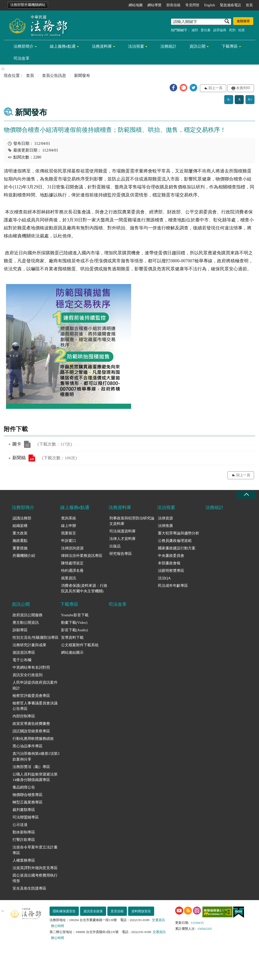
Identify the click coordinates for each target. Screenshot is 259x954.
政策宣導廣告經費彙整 (31, 724)
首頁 (249, 5)
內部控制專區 (24, 716)
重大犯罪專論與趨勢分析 (178, 533)
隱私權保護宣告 (64, 911)
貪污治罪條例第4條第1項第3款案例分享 (36, 756)
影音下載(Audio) (74, 630)
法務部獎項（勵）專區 (31, 767)
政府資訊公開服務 (28, 615)
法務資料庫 (102, 46)
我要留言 (68, 533)
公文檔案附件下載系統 (80, 645)
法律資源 (165, 518)
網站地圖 (136, 5)
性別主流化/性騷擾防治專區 (36, 637)
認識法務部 (22, 518)
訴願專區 (20, 630)
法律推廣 (165, 526)
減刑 (194, 30)
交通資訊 (158, 920)
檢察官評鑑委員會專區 (31, 696)
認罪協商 (219, 30)
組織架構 (20, 526)
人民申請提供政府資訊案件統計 (35, 685)
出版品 (115, 546)
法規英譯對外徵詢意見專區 (35, 868)
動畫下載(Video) (74, 623)
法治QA (164, 578)
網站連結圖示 (72, 652)
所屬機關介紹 (24, 556)
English (209, 5)
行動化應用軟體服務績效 (33, 739)
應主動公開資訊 (26, 623)
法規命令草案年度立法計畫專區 (35, 850)
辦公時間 (57, 926)
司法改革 (22, 58)
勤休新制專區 (24, 832)
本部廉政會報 (169, 563)
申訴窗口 (68, 541)
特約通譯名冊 (72, 571)
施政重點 (20, 541)
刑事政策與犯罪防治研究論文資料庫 (131, 521)
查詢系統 (68, 518)
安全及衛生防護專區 (29, 888)
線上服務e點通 (63, 46)
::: (3, 4)
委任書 (205, 30)
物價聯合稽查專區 (28, 795)
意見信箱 (117, 911)
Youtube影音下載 (75, 615)
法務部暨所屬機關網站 (27, 5)
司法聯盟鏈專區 (26, 817)
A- (229, 99)
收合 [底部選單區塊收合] (246, 494)
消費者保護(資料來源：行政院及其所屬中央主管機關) (84, 588)
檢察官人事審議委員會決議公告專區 (35, 706)
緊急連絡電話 (230, 5)
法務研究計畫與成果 (29, 645)
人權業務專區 (24, 860)
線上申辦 (68, 526)
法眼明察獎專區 (171, 571)
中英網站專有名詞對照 (31, 667)
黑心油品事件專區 (28, 746)
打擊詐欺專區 (24, 840)
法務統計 (168, 46)
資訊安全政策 (93, 911)
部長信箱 (173, 5)
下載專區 (230, 46)
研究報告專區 (120, 554)
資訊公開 (197, 46)
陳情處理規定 (72, 563)
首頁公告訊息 (54, 75)
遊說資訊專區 (24, 652)
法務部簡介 (24, 46)
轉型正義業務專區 (28, 802)
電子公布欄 (22, 660)
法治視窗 (136, 46)
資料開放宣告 (141, 911)
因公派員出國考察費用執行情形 (35, 878)
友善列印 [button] (243, 88)
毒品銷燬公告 (24, 787)
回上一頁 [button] (215, 88)
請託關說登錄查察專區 (31, 731)
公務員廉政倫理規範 (175, 541)
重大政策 (20, 533)
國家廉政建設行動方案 (176, 548)
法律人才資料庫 (122, 539)
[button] (173, 87)
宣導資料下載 (72, 637)
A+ (250, 99)
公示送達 (20, 825)
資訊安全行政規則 (28, 675)
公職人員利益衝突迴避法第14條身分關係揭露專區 (35, 777)
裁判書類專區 (24, 810)
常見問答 (192, 5)
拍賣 (241, 30)
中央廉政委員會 (171, 556)
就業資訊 (68, 578)
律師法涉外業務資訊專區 (81, 556)
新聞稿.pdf (32, 458)
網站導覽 (154, 5)
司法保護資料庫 (122, 531)
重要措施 (20, 548)
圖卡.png (27, 444)
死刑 (232, 30)
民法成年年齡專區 (173, 586)
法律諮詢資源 (72, 548)
